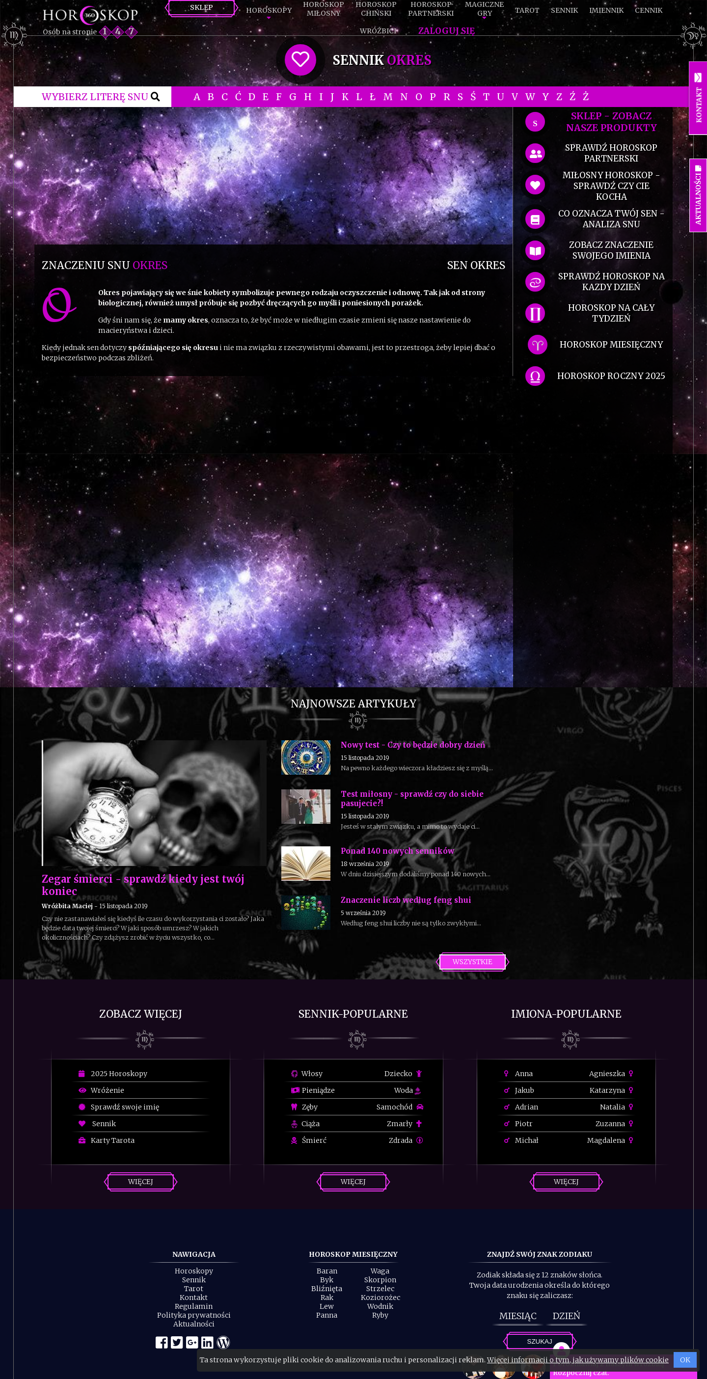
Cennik (648, 10)
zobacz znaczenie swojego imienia (611, 250)
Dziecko (403, 1073)
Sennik (564, 10)
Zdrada (406, 1140)
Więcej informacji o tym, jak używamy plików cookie (578, 1359)
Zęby (304, 1107)
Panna (326, 1315)
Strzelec (380, 1288)
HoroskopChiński (376, 9)
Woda (407, 1090)
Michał (521, 1140)
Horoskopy (269, 10)
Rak (327, 1297)
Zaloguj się (446, 31)
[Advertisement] (273, 175)
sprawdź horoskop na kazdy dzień (611, 282)
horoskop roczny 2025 (611, 376)
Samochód (400, 1107)
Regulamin (194, 1306)
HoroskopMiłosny (323, 9)
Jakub (519, 1090)
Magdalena (611, 1140)
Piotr (518, 1123)
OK (685, 1359)
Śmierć (308, 1140)
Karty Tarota (107, 1140)
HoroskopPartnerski (431, 9)
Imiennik (606, 10)
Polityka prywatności (194, 1315)
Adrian (521, 1107)
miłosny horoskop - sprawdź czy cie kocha (611, 186)
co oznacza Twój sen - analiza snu (611, 219)
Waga (380, 1271)
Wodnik (380, 1306)
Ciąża (305, 1123)
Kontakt (194, 1297)
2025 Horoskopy (113, 1073)
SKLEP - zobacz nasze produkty (611, 122)
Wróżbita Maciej (67, 906)
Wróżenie (101, 1090)
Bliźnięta (326, 1288)
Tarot (527, 10)
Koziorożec (380, 1297)
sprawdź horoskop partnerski (611, 153)
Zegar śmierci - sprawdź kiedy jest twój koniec (143, 885)
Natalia (618, 1107)
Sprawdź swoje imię (119, 1107)
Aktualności (194, 1324)
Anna (518, 1073)
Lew (327, 1306)
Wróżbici (378, 31)
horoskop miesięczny (611, 344)
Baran (327, 1271)
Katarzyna (613, 1090)
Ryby (380, 1315)
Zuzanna (616, 1123)
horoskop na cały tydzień (611, 313)
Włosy (307, 1073)
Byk (326, 1279)
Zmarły (405, 1123)
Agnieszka (612, 1073)
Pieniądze (313, 1090)
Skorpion (380, 1279)
